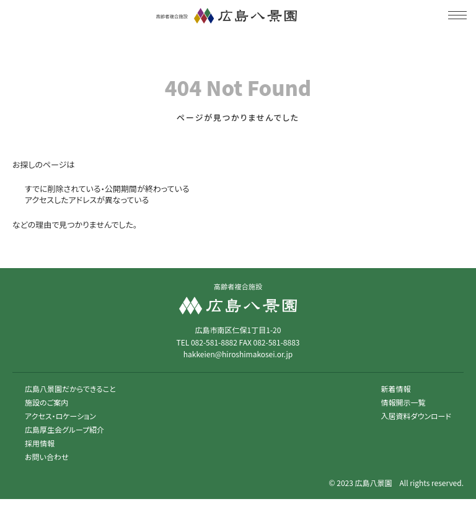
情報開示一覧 (403, 402)
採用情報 (40, 443)
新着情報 (396, 388)
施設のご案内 (46, 402)
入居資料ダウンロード (416, 416)
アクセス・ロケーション (60, 416)
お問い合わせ (46, 456)
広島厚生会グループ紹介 (64, 429)
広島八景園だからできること (70, 388)
